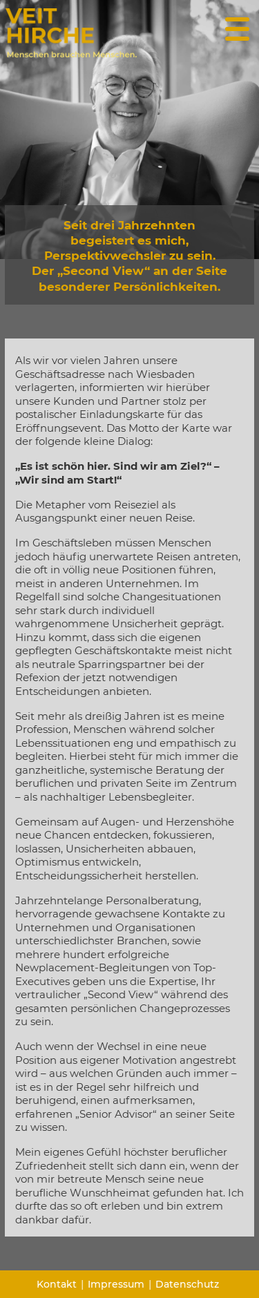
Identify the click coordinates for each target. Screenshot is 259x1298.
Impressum (116, 1284)
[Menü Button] (237, 25)
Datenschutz (187, 1284)
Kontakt (57, 1284)
